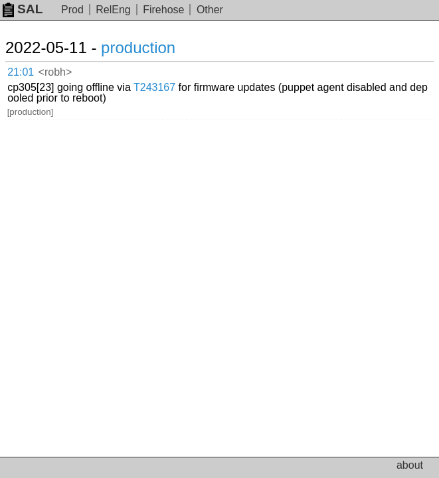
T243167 (154, 87)
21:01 (20, 72)
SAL (23, 9)
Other (210, 9)
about (409, 465)
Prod (72, 9)
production (138, 47)
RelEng (113, 9)
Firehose (163, 9)
